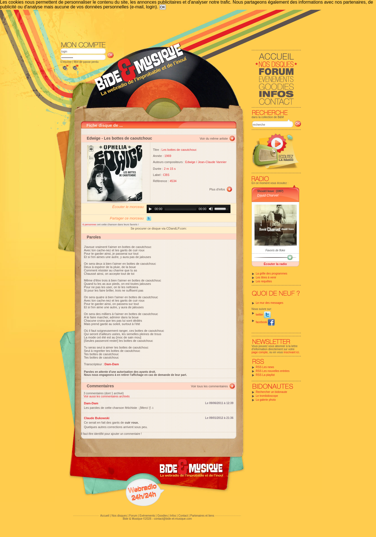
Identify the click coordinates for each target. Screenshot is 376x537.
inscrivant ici (291, 352)
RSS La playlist (265, 374)
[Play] (150, 209)
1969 (168, 155)
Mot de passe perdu (86, 61)
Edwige (94, 138)
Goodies (162, 515)
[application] (188, 209)
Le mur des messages (269, 302)
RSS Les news (265, 367)
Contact (183, 515)
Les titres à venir (266, 277)
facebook (265, 322)
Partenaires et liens (202, 515)
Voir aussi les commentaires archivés (107, 396)
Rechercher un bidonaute (271, 391)
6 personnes (90, 224)
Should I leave (265, 191)
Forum (133, 515)
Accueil (104, 515)
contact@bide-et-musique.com (173, 518)
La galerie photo (266, 399)
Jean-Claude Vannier (212, 162)
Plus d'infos (217, 189)
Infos (173, 515)
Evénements (147, 515)
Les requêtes (264, 281)
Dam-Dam (91, 403)
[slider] (180, 208)
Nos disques (119, 515)
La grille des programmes (271, 273)
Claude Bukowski (97, 418)
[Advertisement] (180, 25)
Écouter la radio (275, 264)
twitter (263, 314)
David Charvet (268, 195)
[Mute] (211, 209)
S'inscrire (66, 61)
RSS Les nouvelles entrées (273, 371)
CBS (166, 174)
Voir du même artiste (214, 138)
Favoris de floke (275, 250)
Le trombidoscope (267, 395)
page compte (260, 352)
